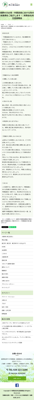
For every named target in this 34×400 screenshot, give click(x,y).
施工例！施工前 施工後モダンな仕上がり (14, 243)
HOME (2, 24)
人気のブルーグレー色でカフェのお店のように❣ (16, 323)
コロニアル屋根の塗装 (8, 264)
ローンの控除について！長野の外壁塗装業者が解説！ (17, 219)
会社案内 (4, 250)
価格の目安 (5, 277)
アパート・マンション (8, 297)
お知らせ (4, 300)
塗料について (5, 267)
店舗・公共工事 (6, 310)
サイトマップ (5, 287)
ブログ (9, 24)
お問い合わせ (5, 281)
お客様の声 (5, 257)
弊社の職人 (5, 240)
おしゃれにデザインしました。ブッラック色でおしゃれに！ (16, 338)
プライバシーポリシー (8, 284)
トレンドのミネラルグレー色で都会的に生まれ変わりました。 (16, 333)
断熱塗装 (4, 314)
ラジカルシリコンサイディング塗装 (12, 342)
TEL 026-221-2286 (18, 369)
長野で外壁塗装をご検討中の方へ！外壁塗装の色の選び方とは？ (16, 222)
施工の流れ (5, 274)
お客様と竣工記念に (7, 236)
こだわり (4, 253)
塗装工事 (4, 260)
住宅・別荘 (5, 307)
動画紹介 (4, 270)
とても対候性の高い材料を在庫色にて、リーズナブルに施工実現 (17, 327)
